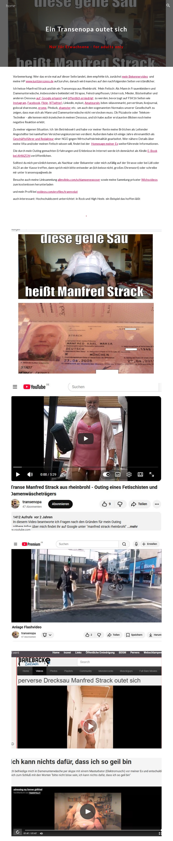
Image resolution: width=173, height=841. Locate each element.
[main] (86, 33)
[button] (168, 5)
